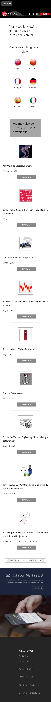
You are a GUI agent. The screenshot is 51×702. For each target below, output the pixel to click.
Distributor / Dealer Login (30, 685)
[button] (6, 3)
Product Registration (28, 669)
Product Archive (26, 676)
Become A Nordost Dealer (30, 692)
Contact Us (24, 661)
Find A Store (24, 656)
